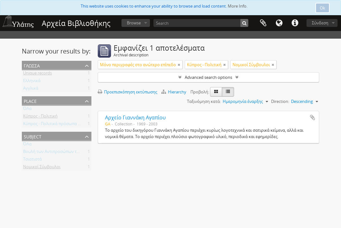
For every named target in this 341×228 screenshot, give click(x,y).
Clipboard (263, 23)
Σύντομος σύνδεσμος (295, 23)
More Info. (237, 6)
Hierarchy (174, 92)
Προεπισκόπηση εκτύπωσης (127, 92)
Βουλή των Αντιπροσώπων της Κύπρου (60, 152)
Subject (32, 136)
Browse (134, 23)
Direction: (280, 101)
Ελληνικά (31, 82)
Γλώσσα (279, 23)
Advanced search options (208, 77)
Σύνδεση (320, 23)
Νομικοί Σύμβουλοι (41, 168)
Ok (322, 8)
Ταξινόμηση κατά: (204, 101)
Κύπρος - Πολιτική (40, 117)
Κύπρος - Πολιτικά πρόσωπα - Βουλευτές (61, 125)
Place (30, 100)
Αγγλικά (30, 89)
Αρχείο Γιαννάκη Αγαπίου (135, 117)
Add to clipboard (312, 117)
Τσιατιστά (32, 160)
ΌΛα (27, 109)
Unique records (37, 74)
